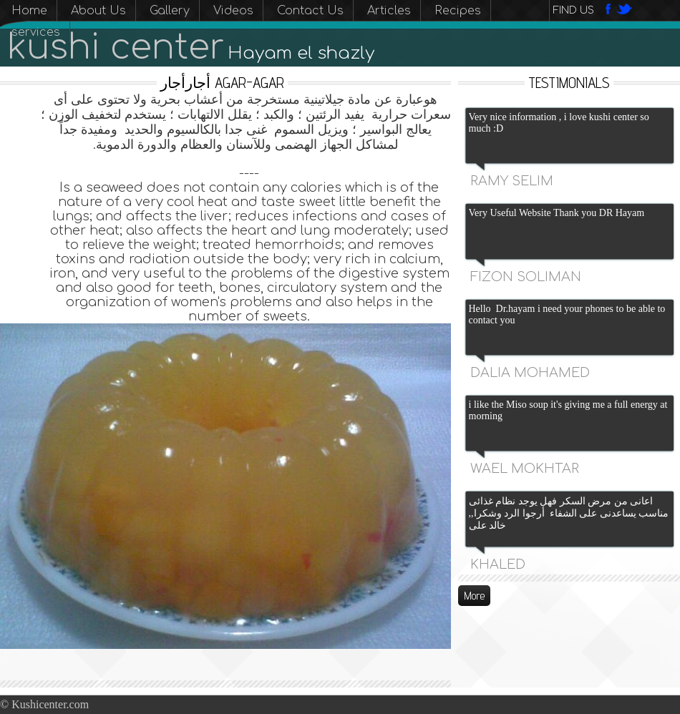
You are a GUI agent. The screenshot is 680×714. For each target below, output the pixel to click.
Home (29, 10)
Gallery (170, 10)
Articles (389, 10)
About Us (98, 10)
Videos (233, 10)
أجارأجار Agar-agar (222, 83)
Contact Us (310, 10)
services (35, 32)
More (474, 595)
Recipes (457, 10)
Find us (573, 10)
